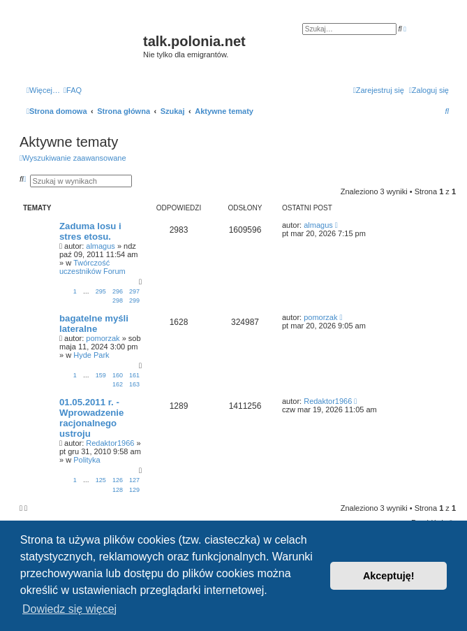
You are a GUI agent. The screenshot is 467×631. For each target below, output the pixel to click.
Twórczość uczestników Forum (92, 267)
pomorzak (102, 338)
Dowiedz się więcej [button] (69, 609)
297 (134, 291)
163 (134, 384)
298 (117, 300)
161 (134, 375)
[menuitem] (73, 90)
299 (134, 300)
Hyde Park (91, 355)
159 (101, 375)
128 (117, 489)
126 (117, 480)
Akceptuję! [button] (389, 575)
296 (117, 291)
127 (134, 480)
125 (101, 480)
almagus (100, 246)
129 (134, 489)
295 (101, 291)
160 (117, 375)
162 (117, 384)
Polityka (87, 460)
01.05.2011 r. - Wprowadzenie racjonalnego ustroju (91, 418)
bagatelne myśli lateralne (93, 323)
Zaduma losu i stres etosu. (90, 231)
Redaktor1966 (110, 443)
